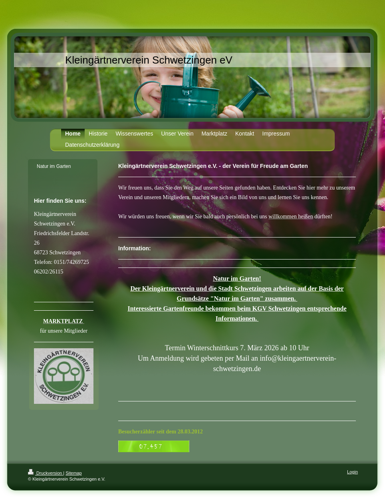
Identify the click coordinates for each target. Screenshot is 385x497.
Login (352, 471)
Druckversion (45, 473)
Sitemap (73, 473)
